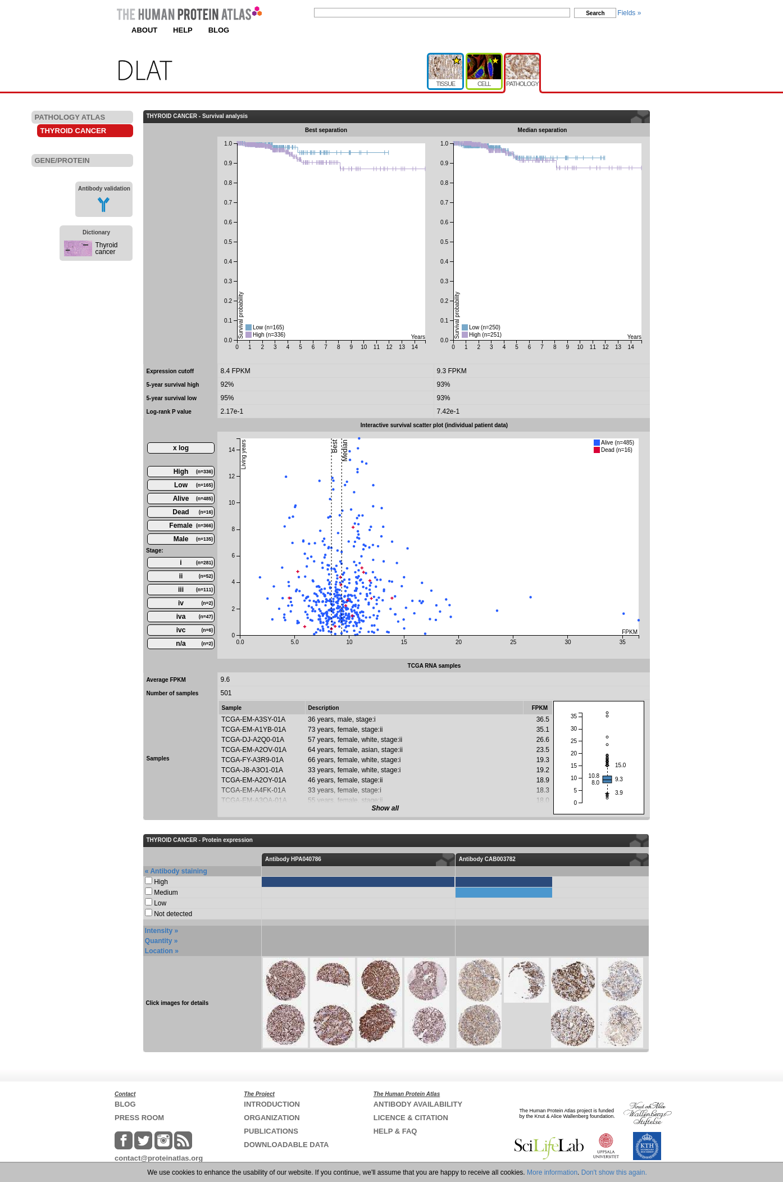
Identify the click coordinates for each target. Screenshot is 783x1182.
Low (193, 485)
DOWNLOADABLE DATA (286, 1144)
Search (595, 13)
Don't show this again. (614, 1172)
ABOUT (144, 30)
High (193, 471)
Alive (193, 498)
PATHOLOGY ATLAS (70, 117)
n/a (194, 643)
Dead (192, 512)
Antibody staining (178, 871)
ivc (194, 630)
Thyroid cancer (106, 248)
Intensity (158, 931)
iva (194, 617)
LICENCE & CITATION (411, 1117)
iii (195, 590)
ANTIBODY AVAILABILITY (418, 1104)
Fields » (629, 13)
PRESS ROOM (139, 1117)
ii (196, 576)
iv (195, 603)
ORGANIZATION (271, 1117)
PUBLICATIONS (271, 1131)
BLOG (219, 30)
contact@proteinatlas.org (159, 1158)
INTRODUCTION (272, 1104)
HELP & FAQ (395, 1131)
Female (191, 525)
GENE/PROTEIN (62, 160)
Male (193, 539)
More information (552, 1172)
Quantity (158, 941)
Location (159, 951)
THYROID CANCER (73, 130)
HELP (183, 30)
